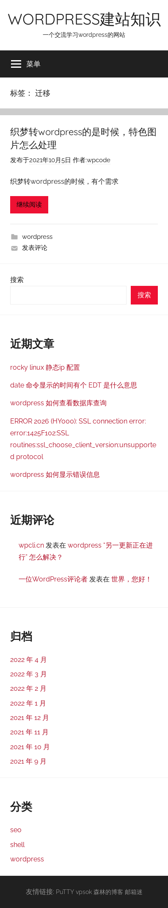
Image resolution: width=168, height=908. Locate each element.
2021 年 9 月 (28, 761)
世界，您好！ (131, 579)
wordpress (37, 237)
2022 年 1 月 (28, 703)
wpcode (98, 160)
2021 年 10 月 (30, 747)
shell (17, 845)
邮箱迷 (134, 891)
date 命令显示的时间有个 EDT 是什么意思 (73, 385)
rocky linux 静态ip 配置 (45, 367)
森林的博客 (108, 891)
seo (16, 830)
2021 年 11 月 (29, 732)
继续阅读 (29, 204)
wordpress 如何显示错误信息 (55, 475)
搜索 (17, 280)
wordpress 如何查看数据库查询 (58, 403)
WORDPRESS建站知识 (84, 18)
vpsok (84, 891)
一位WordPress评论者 (53, 579)
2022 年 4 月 (28, 660)
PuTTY (65, 891)
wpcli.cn (31, 545)
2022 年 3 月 (28, 674)
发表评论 (34, 248)
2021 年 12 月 (29, 718)
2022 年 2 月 (28, 688)
